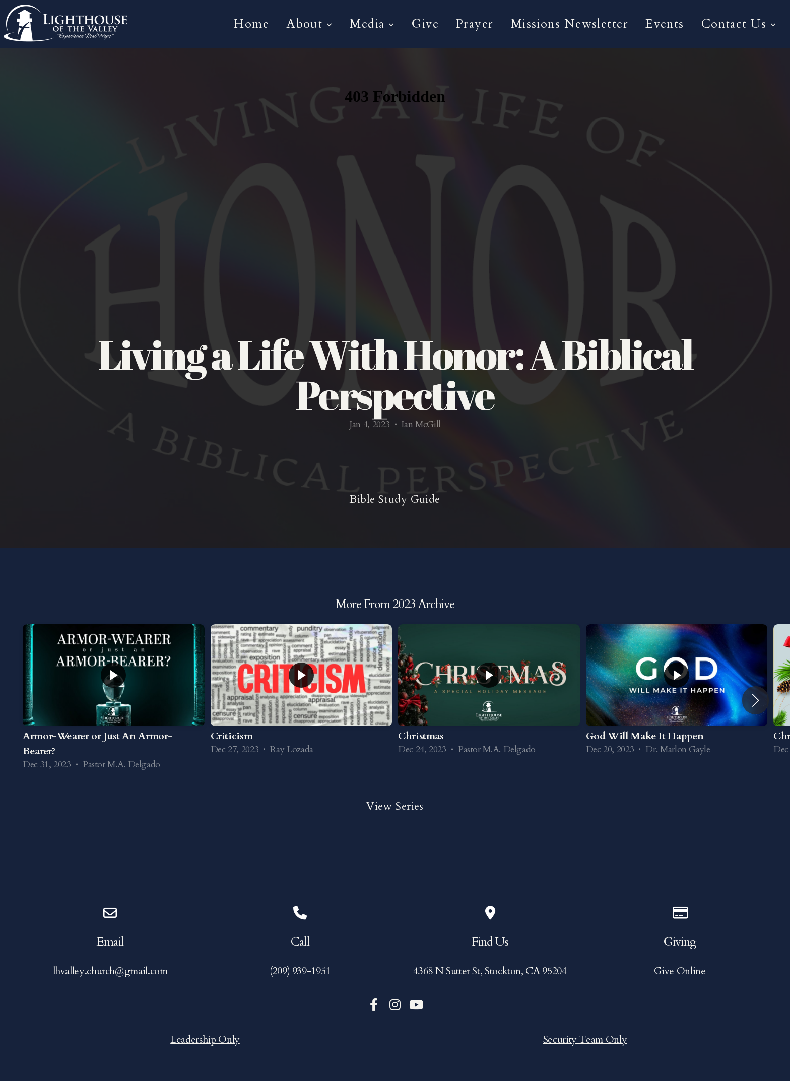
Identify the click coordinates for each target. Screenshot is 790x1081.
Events (664, 24)
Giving (680, 942)
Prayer (475, 24)
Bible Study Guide (395, 499)
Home (251, 24)
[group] (114, 700)
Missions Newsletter (569, 24)
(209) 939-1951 (300, 971)
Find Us (490, 942)
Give (425, 24)
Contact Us (738, 24)
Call (300, 942)
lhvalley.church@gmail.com (110, 971)
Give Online (679, 971)
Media (372, 24)
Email (110, 942)
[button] (755, 700)
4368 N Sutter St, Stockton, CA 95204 (489, 971)
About (309, 24)
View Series (395, 806)
